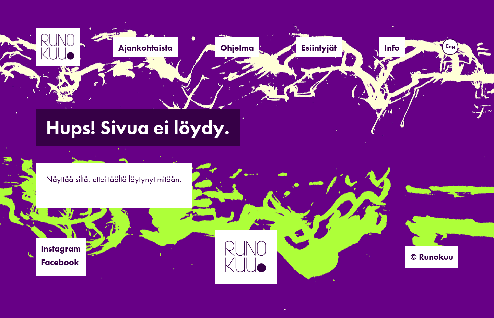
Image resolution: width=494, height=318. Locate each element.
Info (392, 47)
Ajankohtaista (145, 47)
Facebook (60, 262)
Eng (450, 46)
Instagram (61, 248)
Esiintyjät (319, 47)
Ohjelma (237, 47)
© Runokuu (431, 257)
